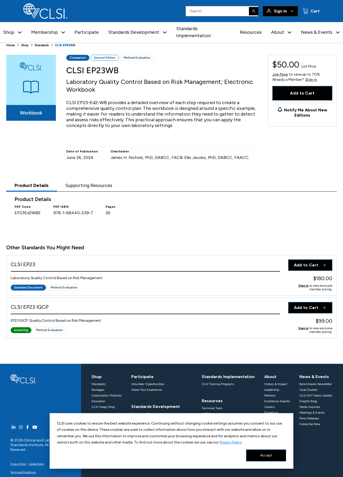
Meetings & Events (312, 412)
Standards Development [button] (133, 32)
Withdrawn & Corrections (148, 431)
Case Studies (308, 390)
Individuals (98, 437)
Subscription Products (106, 395)
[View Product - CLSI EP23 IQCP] (145, 308)
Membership (103, 423)
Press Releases (309, 418)
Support (269, 418)
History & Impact (275, 384)
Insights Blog (308, 401)
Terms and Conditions (23, 472)
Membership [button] (44, 32)
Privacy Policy (18, 464)
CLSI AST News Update (315, 395)
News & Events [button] (316, 32)
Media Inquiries (309, 407)
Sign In (280, 11)
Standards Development (155, 406)
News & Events (314, 376)
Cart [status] (314, 11)
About (270, 376)
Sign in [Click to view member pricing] (303, 285)
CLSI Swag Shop (103, 407)
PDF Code (23, 207)
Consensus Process (144, 414)
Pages (110, 207)
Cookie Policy (36, 464)
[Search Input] (222, 11)
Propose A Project (143, 425)
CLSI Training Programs (218, 384)
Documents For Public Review (151, 437)
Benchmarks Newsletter (315, 384)
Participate (87, 32)
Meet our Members (104, 442)
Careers (269, 407)
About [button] (277, 32)
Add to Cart (302, 93)
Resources (251, 32)
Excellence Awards (277, 401)
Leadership (271, 390)
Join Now (280, 74)
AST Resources (212, 414)
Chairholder (119, 151)
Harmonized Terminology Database (226, 419)
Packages (97, 390)
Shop (24, 45)
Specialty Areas (141, 448)
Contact (269, 424)
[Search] (253, 11)
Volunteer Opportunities (147, 384)
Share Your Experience (146, 390)
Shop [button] (8, 32)
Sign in (311, 80)
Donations (271, 412)
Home (10, 45)
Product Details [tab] (32, 185)
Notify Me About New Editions (305, 113)
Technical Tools (212, 408)
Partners (269, 395)
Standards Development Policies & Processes (161, 442)
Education (98, 401)
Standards (42, 45)
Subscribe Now (309, 424)
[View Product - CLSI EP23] (145, 265)
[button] (20, 32)
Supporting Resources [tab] (88, 185)
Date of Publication (82, 151)
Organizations (101, 431)
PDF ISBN (61, 207)
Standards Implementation (193, 32)
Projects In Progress (144, 419)
